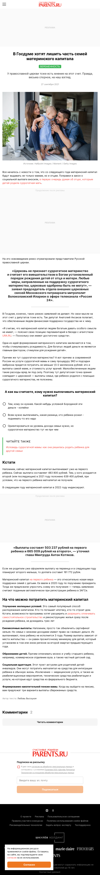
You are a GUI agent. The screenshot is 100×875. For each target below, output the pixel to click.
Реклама (39, 816)
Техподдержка (82, 825)
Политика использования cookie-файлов (67, 820)
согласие (12, 857)
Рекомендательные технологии (26, 825)
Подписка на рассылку (31, 762)
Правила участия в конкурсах (27, 820)
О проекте (25, 816)
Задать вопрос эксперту (58, 825)
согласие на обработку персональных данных (52, 766)
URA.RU (6, 335)
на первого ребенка (41, 579)
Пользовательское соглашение (64, 816)
